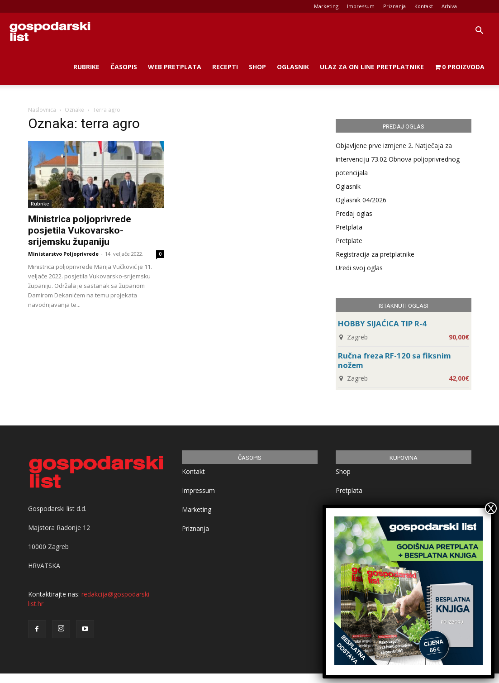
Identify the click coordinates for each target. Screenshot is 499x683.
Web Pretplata (174, 66)
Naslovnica (42, 110)
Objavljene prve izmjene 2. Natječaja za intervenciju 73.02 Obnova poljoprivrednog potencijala (398, 159)
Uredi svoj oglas (359, 267)
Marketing (326, 6)
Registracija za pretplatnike (375, 254)
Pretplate (349, 240)
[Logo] (49, 31)
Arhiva (449, 6)
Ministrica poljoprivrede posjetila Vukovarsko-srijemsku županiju (79, 230)
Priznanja (394, 6)
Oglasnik (293, 66)
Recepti (225, 66)
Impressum (361, 6)
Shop (257, 66)
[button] (479, 31)
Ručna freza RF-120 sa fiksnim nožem (394, 360)
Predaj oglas (354, 213)
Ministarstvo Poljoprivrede (63, 253)
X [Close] (490, 508)
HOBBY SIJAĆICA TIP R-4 (382, 323)
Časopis (123, 66)
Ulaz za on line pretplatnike (372, 66)
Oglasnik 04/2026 (361, 200)
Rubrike (86, 66)
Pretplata (349, 227)
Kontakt (423, 6)
